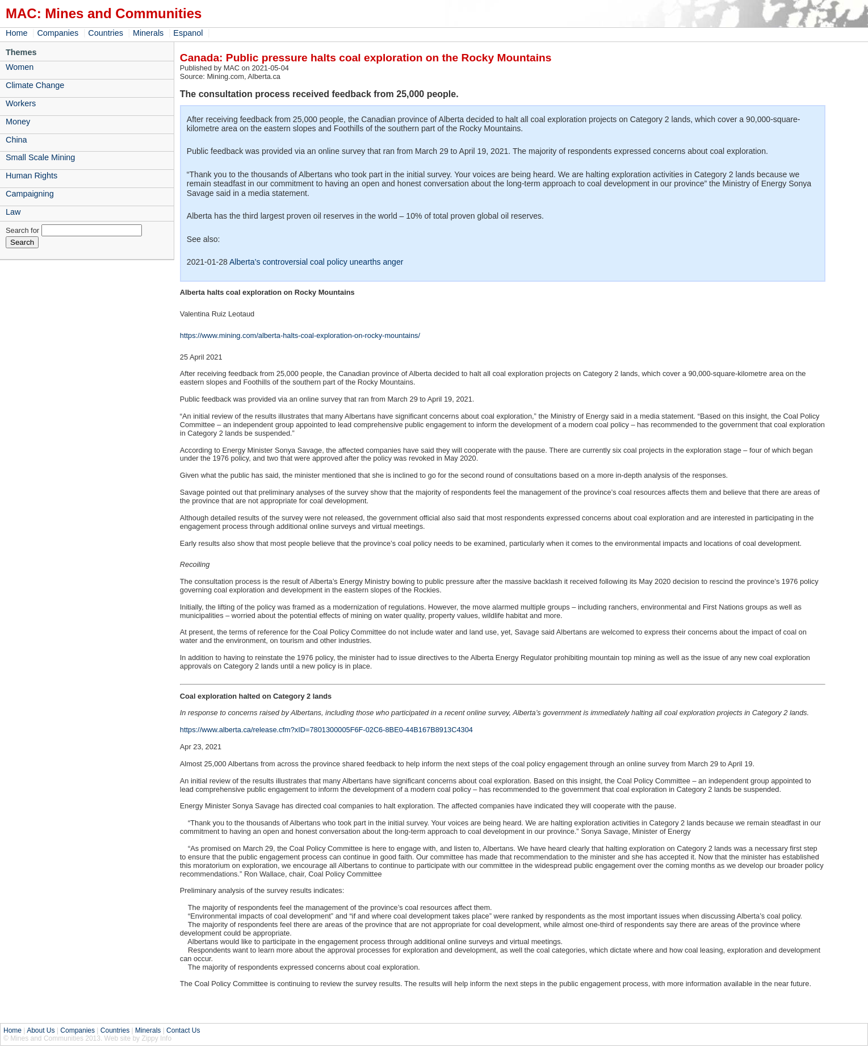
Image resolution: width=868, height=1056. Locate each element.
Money (18, 121)
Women (19, 67)
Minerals (148, 32)
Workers (21, 103)
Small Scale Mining (40, 157)
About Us (40, 1030)
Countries (105, 32)
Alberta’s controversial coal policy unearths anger (316, 261)
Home (16, 32)
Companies (57, 32)
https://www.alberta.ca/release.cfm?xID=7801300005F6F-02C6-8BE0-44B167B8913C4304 (326, 729)
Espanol (188, 32)
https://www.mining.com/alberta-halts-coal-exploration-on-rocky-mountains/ (300, 335)
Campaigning (30, 193)
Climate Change (35, 85)
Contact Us (183, 1030)
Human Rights (31, 175)
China (16, 139)
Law (13, 211)
